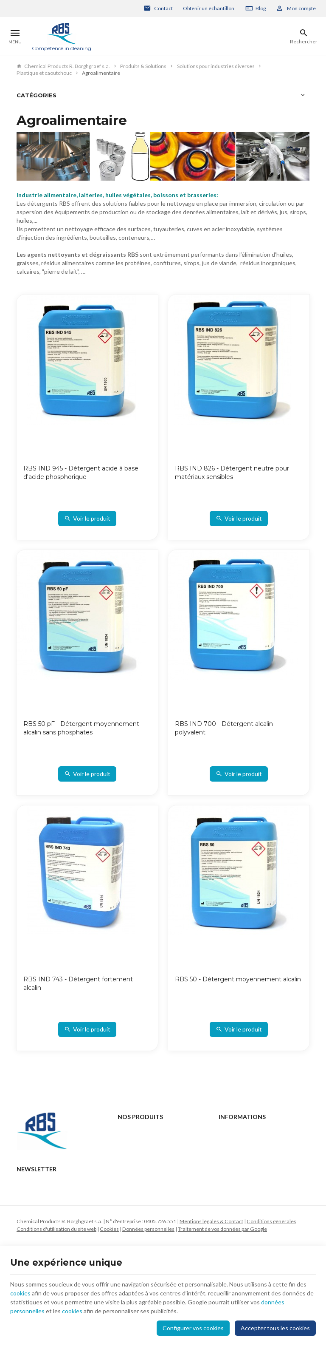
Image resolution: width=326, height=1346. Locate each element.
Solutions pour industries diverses (216, 66)
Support (126, 1154)
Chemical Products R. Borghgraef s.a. (63, 66)
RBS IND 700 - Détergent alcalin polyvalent (224, 728)
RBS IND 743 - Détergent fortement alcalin (78, 983)
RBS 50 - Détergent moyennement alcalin (238, 979)
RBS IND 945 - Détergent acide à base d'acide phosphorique (80, 473)
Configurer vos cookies (193, 1328)
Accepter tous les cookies (275, 1328)
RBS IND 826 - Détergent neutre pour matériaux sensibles (232, 473)
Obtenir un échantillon (208, 8)
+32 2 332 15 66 (52, 1190)
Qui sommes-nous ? (140, 1165)
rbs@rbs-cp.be (50, 1202)
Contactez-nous (237, 1132)
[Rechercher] (304, 36)
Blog (261, 8)
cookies (20, 1293)
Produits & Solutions (143, 66)
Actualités (129, 1143)
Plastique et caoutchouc (44, 73)
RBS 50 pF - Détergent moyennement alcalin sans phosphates (81, 728)
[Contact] (158, 8)
